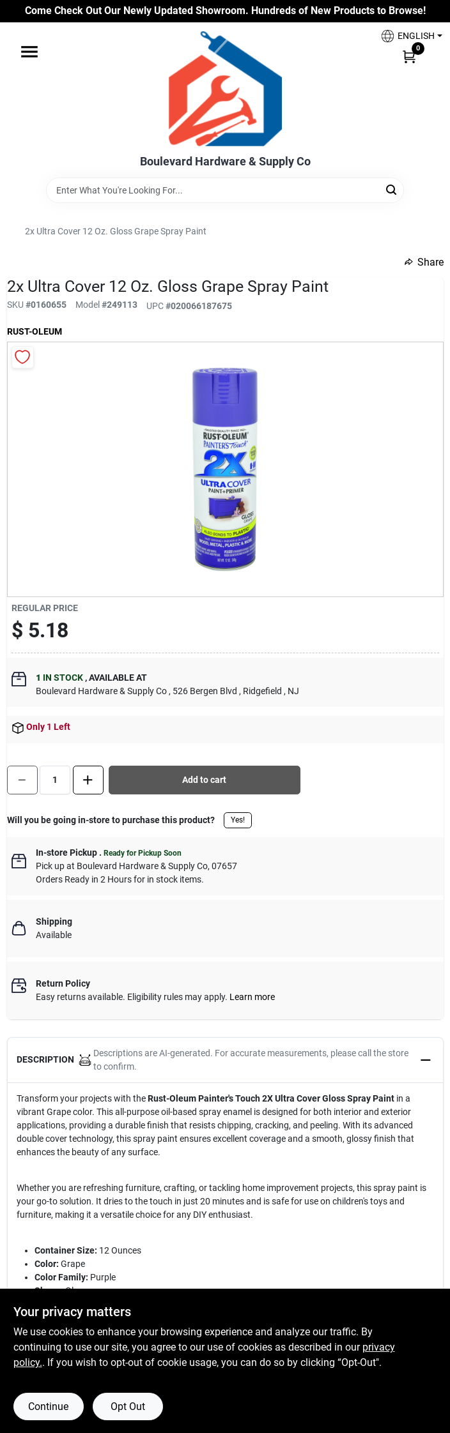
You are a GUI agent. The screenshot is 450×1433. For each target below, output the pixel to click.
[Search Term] (225, 190)
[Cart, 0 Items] (409, 56)
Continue (48, 1406)
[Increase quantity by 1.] (88, 780)
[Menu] (29, 51)
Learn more (252, 997)
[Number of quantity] (55, 780)
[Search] (392, 189)
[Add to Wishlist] (23, 357)
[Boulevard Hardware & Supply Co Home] (225, 88)
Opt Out (128, 1406)
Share (424, 262)
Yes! (238, 819)
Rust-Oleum (34, 331)
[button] (406, 36)
